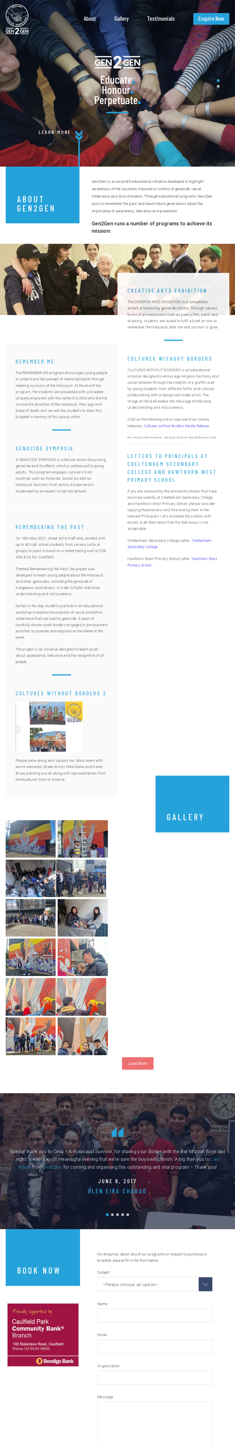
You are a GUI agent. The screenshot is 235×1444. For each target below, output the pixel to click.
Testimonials (161, 18)
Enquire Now (211, 18)
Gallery (121, 18)
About (90, 18)
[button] (218, 80)
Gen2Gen (53, 1081)
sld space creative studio (204, 1434)
